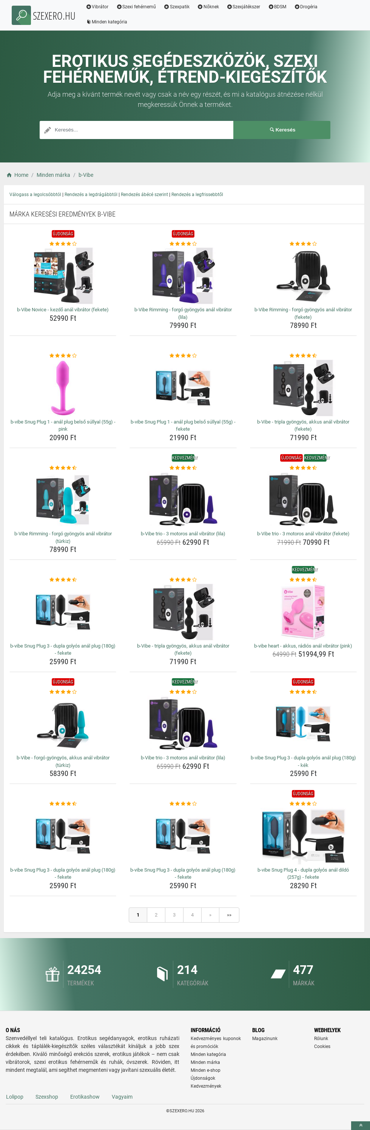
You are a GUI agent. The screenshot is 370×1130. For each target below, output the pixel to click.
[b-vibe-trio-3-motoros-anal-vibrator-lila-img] (183, 499)
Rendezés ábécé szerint (144, 194)
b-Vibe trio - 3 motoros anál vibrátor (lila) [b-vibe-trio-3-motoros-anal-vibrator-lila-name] (183, 533)
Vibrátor (97, 6)
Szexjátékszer (244, 6)
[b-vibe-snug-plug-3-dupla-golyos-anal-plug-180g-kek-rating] (303, 692)
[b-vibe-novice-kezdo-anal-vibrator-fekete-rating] (63, 244)
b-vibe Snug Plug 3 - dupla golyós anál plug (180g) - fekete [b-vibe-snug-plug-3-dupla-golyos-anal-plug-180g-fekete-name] (63, 649)
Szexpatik (177, 6)
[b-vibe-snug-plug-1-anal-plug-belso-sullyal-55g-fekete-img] (183, 388)
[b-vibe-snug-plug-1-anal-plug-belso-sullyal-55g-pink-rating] (63, 356)
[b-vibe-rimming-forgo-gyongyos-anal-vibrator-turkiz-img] (63, 499)
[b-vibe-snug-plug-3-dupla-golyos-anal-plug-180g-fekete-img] (63, 612)
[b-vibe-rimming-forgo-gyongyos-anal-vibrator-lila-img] (183, 275)
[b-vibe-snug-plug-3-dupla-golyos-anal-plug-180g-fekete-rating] (63, 580)
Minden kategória (107, 22)
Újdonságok (203, 1078)
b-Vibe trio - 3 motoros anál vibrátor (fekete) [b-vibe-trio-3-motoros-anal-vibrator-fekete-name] (303, 533)
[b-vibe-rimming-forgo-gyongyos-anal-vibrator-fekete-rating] (303, 244)
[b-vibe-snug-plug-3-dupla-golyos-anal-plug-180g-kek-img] (303, 724)
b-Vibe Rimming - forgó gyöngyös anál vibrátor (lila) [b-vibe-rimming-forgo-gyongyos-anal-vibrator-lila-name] (183, 313)
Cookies (322, 1046)
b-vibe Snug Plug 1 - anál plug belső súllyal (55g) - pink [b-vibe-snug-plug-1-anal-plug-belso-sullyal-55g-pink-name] (63, 425)
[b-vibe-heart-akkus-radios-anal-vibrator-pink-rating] (303, 580)
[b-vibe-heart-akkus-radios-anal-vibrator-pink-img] (303, 612)
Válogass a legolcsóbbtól (35, 194)
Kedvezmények (206, 1086)
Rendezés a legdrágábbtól (91, 194)
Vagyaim (122, 1097)
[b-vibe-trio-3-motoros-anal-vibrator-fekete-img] (303, 499)
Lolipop (14, 1097)
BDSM (277, 6)
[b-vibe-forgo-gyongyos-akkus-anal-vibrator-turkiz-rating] (63, 692)
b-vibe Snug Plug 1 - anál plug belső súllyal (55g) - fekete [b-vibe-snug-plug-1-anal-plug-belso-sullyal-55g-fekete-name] (183, 425)
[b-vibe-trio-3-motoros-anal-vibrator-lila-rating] (183, 468)
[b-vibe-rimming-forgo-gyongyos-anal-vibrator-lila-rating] (183, 244)
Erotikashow (85, 1097)
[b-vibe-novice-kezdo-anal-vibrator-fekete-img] (63, 275)
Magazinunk (265, 1038)
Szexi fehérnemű (136, 6)
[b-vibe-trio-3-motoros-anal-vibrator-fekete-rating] (303, 468)
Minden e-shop (205, 1070)
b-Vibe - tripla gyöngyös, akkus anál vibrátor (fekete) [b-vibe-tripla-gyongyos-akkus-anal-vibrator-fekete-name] (303, 425)
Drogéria (306, 6)
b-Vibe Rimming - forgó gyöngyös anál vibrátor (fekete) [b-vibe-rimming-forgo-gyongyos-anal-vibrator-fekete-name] (303, 313)
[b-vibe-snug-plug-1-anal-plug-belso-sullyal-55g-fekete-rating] (183, 356)
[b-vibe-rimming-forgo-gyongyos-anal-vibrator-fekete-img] (303, 275)
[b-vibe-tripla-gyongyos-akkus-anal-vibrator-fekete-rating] (303, 356)
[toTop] (360, 1125)
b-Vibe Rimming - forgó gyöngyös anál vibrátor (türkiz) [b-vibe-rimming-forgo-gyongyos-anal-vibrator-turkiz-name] (63, 537)
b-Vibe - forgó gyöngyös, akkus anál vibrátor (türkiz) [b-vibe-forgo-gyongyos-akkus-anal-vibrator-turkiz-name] (63, 761)
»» (229, 915)
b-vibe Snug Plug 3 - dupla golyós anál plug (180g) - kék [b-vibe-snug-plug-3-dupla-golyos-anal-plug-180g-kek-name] (303, 761)
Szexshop (46, 1097)
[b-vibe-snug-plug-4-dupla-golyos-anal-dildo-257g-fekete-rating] (303, 804)
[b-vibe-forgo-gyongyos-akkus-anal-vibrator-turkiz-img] (63, 724)
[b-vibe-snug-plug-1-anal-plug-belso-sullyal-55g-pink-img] (63, 388)
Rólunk (321, 1038)
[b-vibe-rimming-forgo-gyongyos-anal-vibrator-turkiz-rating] (63, 468)
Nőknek (208, 6)
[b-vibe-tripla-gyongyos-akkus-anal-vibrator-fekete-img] (303, 388)
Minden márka (205, 1062)
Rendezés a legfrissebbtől (197, 194)
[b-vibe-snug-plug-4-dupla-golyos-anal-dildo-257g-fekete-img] (303, 836)
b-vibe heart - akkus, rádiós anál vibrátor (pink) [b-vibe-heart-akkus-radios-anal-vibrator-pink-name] (303, 646)
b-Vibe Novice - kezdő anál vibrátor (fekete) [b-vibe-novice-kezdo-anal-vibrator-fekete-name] (63, 309)
